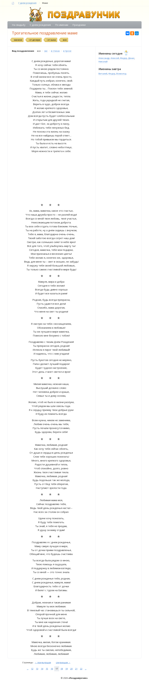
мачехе (18, 39)
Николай (103, 61)
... (27, 668)
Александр (104, 58)
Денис (131, 58)
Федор (123, 58)
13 (37, 668)
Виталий (103, 73)
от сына (52, 39)
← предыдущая (43, 662)
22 (81, 668)
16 (52, 668)
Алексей (115, 58)
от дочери (34, 39)
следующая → (63, 662)
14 (42, 668)
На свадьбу (18, 24)
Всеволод (121, 73)
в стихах (55, 50)
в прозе (67, 50)
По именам (61, 24)
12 (32, 668)
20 (71, 668)
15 (47, 668)
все (65, 39)
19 (66, 668)
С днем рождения (27, 2)
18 (61, 668)
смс (46, 50)
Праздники (79, 24)
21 (76, 668)
